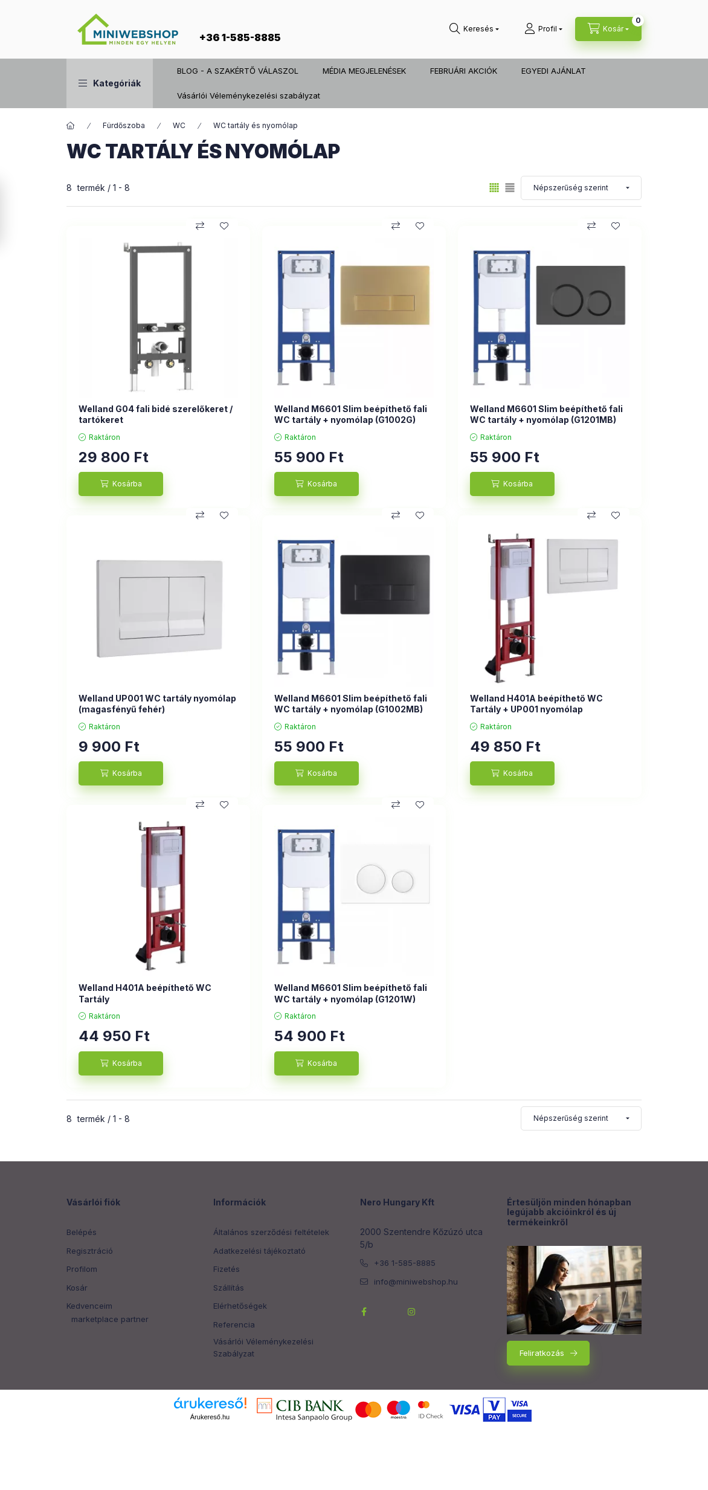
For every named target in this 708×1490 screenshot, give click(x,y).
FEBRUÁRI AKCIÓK (463, 71)
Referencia (234, 1324)
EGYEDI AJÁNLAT (553, 71)
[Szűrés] (12, 213)
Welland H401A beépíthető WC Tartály (145, 993)
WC (179, 125)
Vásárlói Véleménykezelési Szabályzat (263, 1347)
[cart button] (608, 29)
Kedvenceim (89, 1306)
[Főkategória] (70, 125)
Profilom (81, 1269)
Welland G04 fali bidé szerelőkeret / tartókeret (156, 414)
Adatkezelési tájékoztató (259, 1251)
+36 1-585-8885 (240, 37)
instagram (412, 1312)
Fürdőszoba (124, 125)
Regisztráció (89, 1251)
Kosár (77, 1287)
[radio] (510, 187)
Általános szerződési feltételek (271, 1232)
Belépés (81, 1232)
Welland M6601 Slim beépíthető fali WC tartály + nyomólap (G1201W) (350, 993)
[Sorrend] (581, 188)
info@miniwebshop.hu (416, 1281)
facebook (364, 1312)
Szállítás (228, 1287)
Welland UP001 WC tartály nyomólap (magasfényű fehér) (157, 703)
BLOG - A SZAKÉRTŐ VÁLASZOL (237, 71)
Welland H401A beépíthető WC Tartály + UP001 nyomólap (536, 703)
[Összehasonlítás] (200, 226)
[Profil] (543, 29)
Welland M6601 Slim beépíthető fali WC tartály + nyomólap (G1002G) (350, 414)
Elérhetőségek (240, 1306)
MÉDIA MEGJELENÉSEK (364, 71)
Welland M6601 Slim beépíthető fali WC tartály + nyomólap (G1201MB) (546, 414)
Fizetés (226, 1269)
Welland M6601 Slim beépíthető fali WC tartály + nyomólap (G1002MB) (350, 703)
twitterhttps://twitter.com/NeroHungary (388, 1312)
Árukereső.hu (210, 1417)
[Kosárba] (121, 484)
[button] (109, 83)
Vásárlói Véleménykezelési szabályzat (248, 95)
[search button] (474, 29)
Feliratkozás (542, 1353)
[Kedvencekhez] (224, 226)
